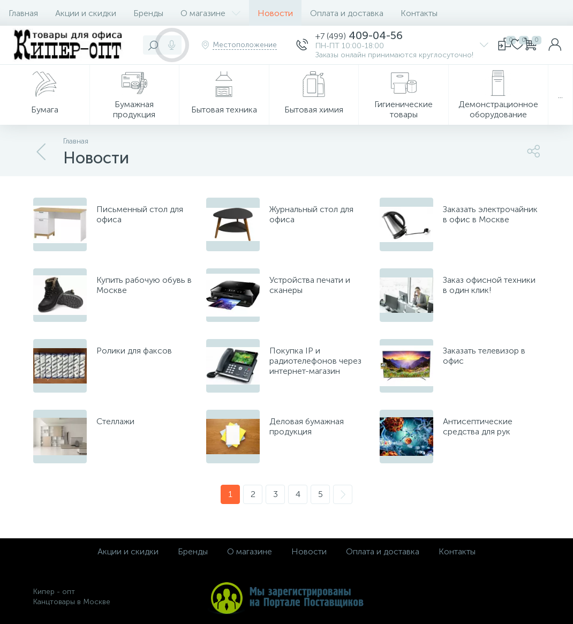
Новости (275, 13)
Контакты (419, 13)
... (560, 95)
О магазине (210, 13)
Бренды (148, 13)
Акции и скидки (85, 13)
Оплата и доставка (346, 13)
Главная (23, 13)
